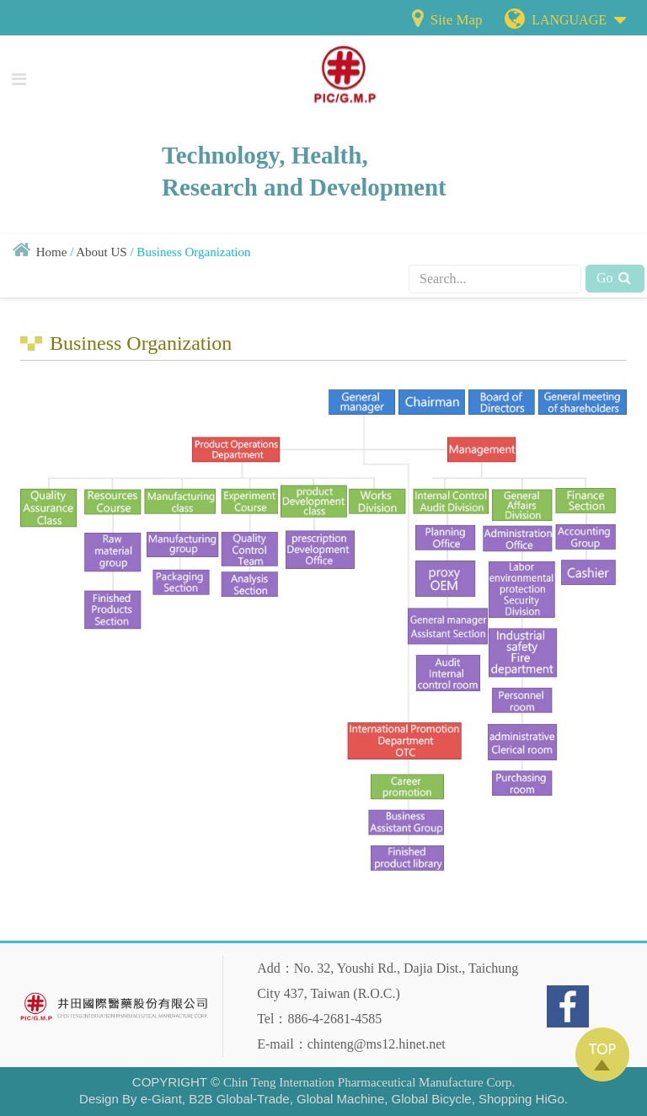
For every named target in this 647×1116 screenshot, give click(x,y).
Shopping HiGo (521, 1099)
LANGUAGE (579, 16)
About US (101, 252)
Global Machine (340, 1099)
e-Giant (161, 1099)
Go (615, 278)
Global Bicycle (432, 1099)
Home (51, 252)
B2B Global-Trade (239, 1099)
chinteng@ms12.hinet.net (376, 1044)
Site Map (445, 20)
